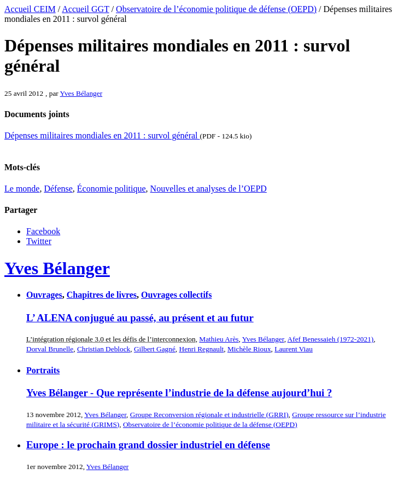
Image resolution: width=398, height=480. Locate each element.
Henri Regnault (201, 349)
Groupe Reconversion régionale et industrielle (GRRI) (209, 414)
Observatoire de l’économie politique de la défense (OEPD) (210, 424)
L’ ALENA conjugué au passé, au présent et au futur (140, 317)
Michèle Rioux (249, 349)
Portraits (43, 370)
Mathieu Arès (218, 339)
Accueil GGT (85, 9)
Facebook (43, 231)
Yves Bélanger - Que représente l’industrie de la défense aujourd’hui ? (179, 392)
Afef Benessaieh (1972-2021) (331, 339)
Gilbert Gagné (154, 349)
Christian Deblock (103, 349)
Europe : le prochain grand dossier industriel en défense (148, 444)
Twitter (38, 241)
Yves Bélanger (81, 93)
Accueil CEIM (30, 9)
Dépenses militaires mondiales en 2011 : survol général (102, 135)
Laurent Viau (293, 349)
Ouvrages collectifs (176, 294)
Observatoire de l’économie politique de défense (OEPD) (216, 9)
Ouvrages (44, 294)
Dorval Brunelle (49, 349)
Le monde (21, 188)
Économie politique (111, 188)
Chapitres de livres (102, 294)
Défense (58, 188)
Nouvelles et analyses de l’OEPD (208, 188)
